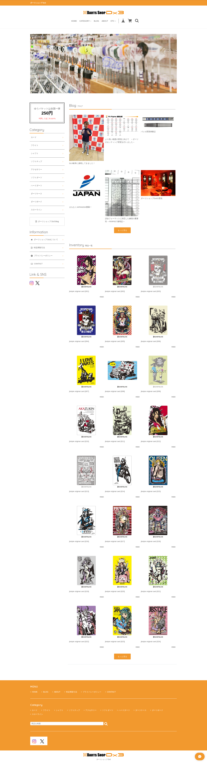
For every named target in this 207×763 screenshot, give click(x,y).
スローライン (36, 210)
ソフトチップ (36, 161)
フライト (34, 145)
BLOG (96, 21)
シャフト (34, 153)
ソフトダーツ (36, 178)
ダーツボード (36, 202)
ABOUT (105, 21)
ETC (113, 21)
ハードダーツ (36, 186)
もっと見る (122, 230)
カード (33, 137)
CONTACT (110, 692)
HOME (74, 21)
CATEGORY (85, 21)
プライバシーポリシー (91, 692)
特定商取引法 (70, 692)
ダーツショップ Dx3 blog (47, 221)
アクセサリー (36, 169)
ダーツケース (36, 194)
